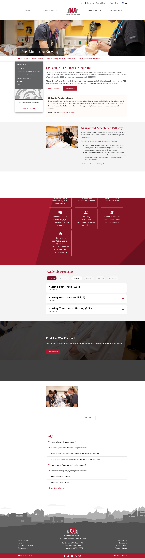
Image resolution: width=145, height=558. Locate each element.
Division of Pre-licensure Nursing (89, 59)
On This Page (22, 65)
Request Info (100, 3)
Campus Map (121, 545)
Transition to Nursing (68, 112)
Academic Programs (24, 78)
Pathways (51, 10)
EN (124, 3)
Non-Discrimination (25, 545)
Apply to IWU (120, 555)
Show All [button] (51, 278)
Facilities (20, 81)
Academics (116, 10)
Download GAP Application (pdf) (92, 164)
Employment (23, 548)
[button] (87, 442)
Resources (89, 3)
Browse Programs (29, 108)
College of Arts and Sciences (33, 59)
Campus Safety (121, 548)
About (29, 10)
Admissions (94, 10)
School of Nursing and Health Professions (60, 59)
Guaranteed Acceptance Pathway (29, 71)
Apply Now (114, 3)
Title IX (21, 543)
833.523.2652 (77, 548)
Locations (123, 543)
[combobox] (124, 3)
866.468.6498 (77, 543)
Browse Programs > (53, 88)
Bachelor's (76, 278)
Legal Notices (23, 540)
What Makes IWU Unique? (26, 75)
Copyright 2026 (25, 555)
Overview (20, 68)
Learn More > (88, 418)
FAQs (19, 85)
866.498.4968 (75, 545)
